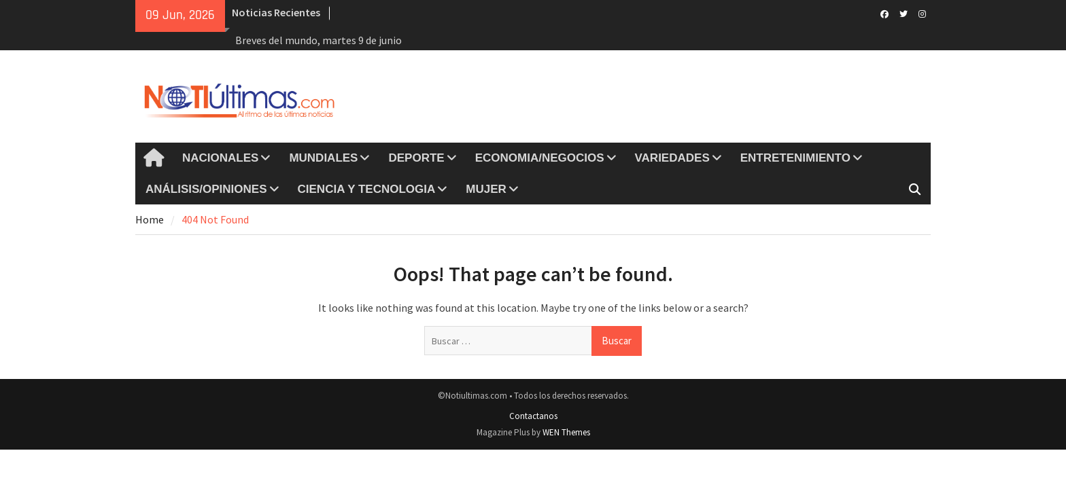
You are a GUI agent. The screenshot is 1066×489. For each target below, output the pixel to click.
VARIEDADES (672, 157)
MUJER (486, 189)
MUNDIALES (323, 157)
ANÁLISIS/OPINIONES (206, 189)
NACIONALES (220, 157)
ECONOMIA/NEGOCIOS (539, 157)
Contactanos (533, 416)
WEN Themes (566, 432)
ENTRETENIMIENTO (795, 157)
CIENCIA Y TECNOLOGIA (367, 189)
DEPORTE (416, 157)
